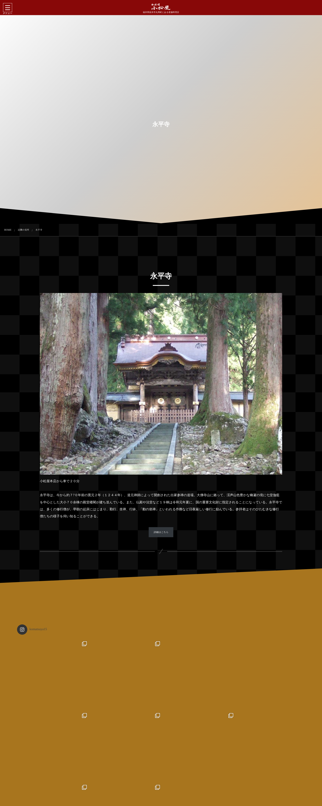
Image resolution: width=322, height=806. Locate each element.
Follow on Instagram (161, 787)
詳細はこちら (161, 532)
